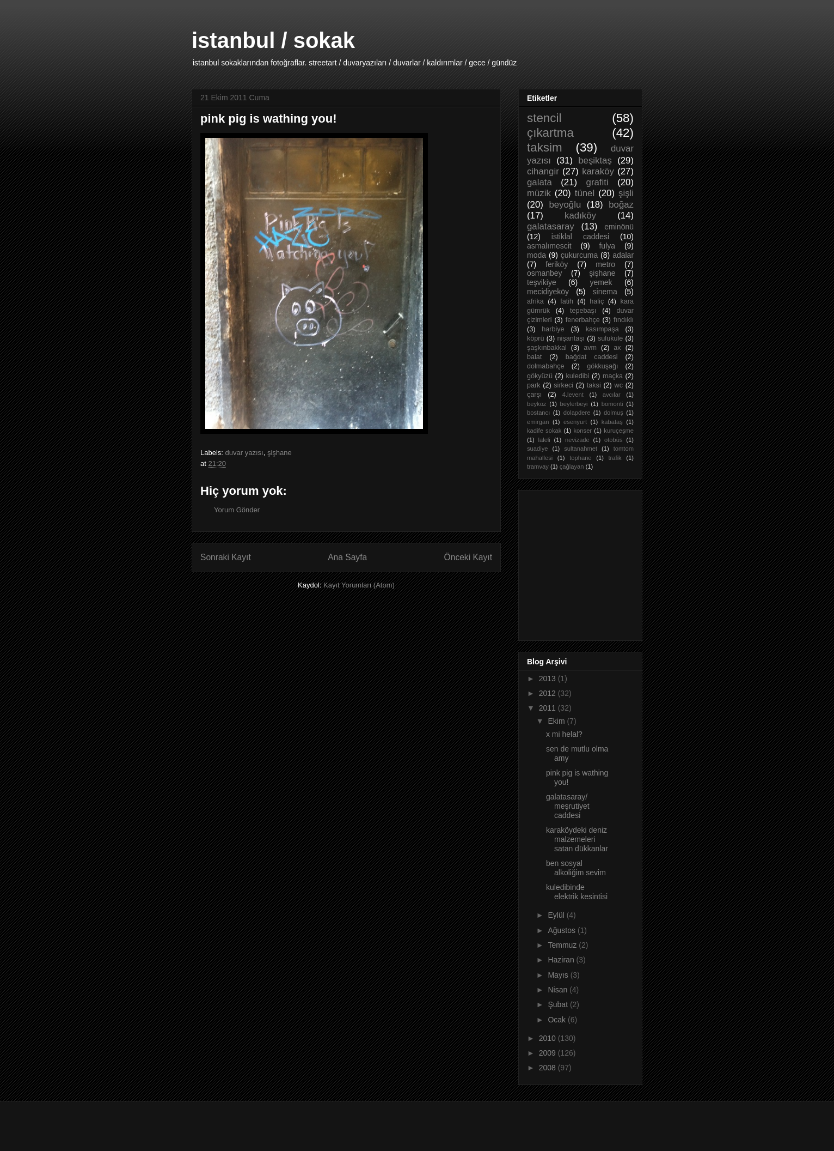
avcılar (612, 394)
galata (539, 182)
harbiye (553, 329)
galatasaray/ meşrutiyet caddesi (568, 806)
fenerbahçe (583, 320)
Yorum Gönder (237, 510)
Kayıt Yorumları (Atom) (359, 585)
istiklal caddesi (580, 236)
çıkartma (550, 133)
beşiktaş (595, 160)
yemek (601, 282)
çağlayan (572, 466)
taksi (594, 385)
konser (583, 430)
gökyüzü (540, 376)
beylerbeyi (574, 404)
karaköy (598, 171)
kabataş (612, 422)
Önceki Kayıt (468, 557)
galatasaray (550, 226)
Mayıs (559, 975)
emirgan (538, 422)
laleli (544, 440)
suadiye (537, 448)
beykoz (536, 404)
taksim (544, 147)
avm (590, 348)
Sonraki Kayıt (225, 557)
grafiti (597, 182)
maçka (613, 376)
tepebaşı (583, 310)
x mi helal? (564, 734)
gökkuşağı (602, 366)
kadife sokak (544, 430)
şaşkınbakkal (547, 348)
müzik (539, 193)
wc (619, 385)
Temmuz (563, 945)
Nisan (558, 989)
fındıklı (624, 320)
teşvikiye (541, 282)
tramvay (538, 466)
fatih (566, 301)
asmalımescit (549, 245)
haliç (597, 301)
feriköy (556, 264)
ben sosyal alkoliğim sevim (576, 868)
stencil (544, 118)
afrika (535, 301)
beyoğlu (565, 204)
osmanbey (544, 273)
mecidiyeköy (548, 291)
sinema (605, 291)
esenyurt (575, 422)
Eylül (557, 915)
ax (617, 348)
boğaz (621, 204)
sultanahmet (580, 448)
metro (605, 264)
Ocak (558, 1019)
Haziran (562, 959)
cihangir (543, 171)
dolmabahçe (546, 366)
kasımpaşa (602, 329)
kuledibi (578, 376)
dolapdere (577, 412)
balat (534, 357)
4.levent (573, 394)
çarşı (534, 394)
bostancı (538, 412)
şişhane (279, 453)
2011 (548, 708)
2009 (548, 1053)
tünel (584, 193)
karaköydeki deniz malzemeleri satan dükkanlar (577, 839)
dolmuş (613, 412)
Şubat (558, 1004)
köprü (535, 338)
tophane (580, 458)
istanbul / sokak (273, 40)
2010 (548, 1038)
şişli (626, 193)
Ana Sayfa (347, 557)
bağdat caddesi (592, 357)
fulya (607, 245)
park (534, 385)
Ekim (557, 721)
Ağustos (562, 930)
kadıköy (580, 215)
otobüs (613, 440)
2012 (548, 693)
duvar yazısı (244, 453)
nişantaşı (571, 338)
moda (536, 255)
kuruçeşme (619, 430)
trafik (614, 458)
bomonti (612, 404)
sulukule (610, 338)
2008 (548, 1067)
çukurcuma (579, 255)
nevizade (577, 440)
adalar (623, 255)
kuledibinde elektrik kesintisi (577, 892)
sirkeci (563, 385)
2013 (548, 678)
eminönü (619, 226)
